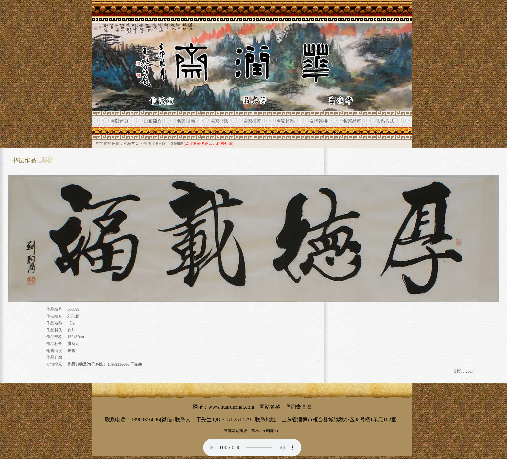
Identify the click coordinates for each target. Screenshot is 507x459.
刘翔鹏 (177, 143)
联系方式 (385, 121)
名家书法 (219, 121)
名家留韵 (285, 121)
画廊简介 (153, 121)
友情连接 (318, 121)
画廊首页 (119, 121)
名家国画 (186, 121)
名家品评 (352, 121)
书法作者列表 (155, 143)
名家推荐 (252, 121)
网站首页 (131, 143)
